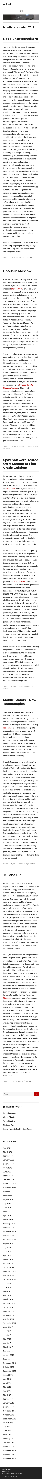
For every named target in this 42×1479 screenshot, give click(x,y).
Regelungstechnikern (20, 39)
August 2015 (8, 1423)
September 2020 (9, 1196)
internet (28, 1081)
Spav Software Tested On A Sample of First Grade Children (20, 464)
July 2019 (7, 1247)
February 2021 (9, 1176)
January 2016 (8, 1403)
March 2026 (8, 1152)
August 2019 (8, 1244)
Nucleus (4, 1473)
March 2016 (8, 1395)
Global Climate (9, 1117)
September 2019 (9, 1240)
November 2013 (9, 1459)
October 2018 (8, 1275)
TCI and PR (12, 875)
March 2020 (8, 1220)
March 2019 (8, 1259)
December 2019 (9, 1228)
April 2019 (7, 1255)
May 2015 (7, 1435)
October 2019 (8, 1236)
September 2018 (9, 1279)
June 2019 (7, 1251)
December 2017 (9, 1311)
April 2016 (7, 1391)
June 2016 (7, 1383)
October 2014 (8, 1455)
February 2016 (9, 1399)
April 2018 (7, 1295)
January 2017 (8, 1355)
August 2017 (8, 1327)
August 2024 (8, 1168)
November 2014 (9, 1451)
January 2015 (8, 1443)
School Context (9, 1121)
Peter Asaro (8, 728)
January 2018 (8, 1307)
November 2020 (9, 1188)
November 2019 (9, 1232)
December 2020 (9, 1184)
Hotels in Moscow (17, 271)
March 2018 (8, 1299)
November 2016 (9, 1363)
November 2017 (9, 1315)
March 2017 (8, 1347)
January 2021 (8, 1180)
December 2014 (9, 1447)
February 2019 (9, 1263)
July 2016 (7, 1379)
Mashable (11, 489)
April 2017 (7, 1343)
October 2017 (8, 1319)
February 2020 (9, 1224)
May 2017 (7, 1339)
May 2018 (7, 1291)
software (6, 689)
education (29, 686)
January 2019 (8, 1267)
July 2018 (7, 1283)
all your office (30, 864)
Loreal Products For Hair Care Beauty (18, 1129)
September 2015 (9, 1419)
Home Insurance (9, 1113)
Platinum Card (9, 1125)
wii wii (7, 4)
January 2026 (8, 1160)
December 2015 (9, 1407)
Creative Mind (19, 582)
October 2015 (8, 1415)
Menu (21, 11)
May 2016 (7, 1387)
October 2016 (8, 1367)
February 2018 (9, 1303)
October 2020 (8, 1192)
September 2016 (9, 1371)
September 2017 (9, 1323)
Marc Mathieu (16, 289)
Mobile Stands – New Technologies (19, 702)
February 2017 (9, 1351)
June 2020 (7, 1208)
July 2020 (7, 1204)
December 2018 (9, 1271)
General (21, 257)
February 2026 (9, 1156)
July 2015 (7, 1427)
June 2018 (7, 1287)
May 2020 (7, 1212)
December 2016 (9, 1359)
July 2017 (7, 1331)
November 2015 (9, 1411)
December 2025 (9, 1164)
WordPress (13, 1476)
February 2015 (9, 1439)
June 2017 (7, 1335)
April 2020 (7, 1216)
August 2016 (8, 1375)
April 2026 (7, 1148)
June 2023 (7, 1172)
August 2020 (8, 1200)
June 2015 (7, 1431)
